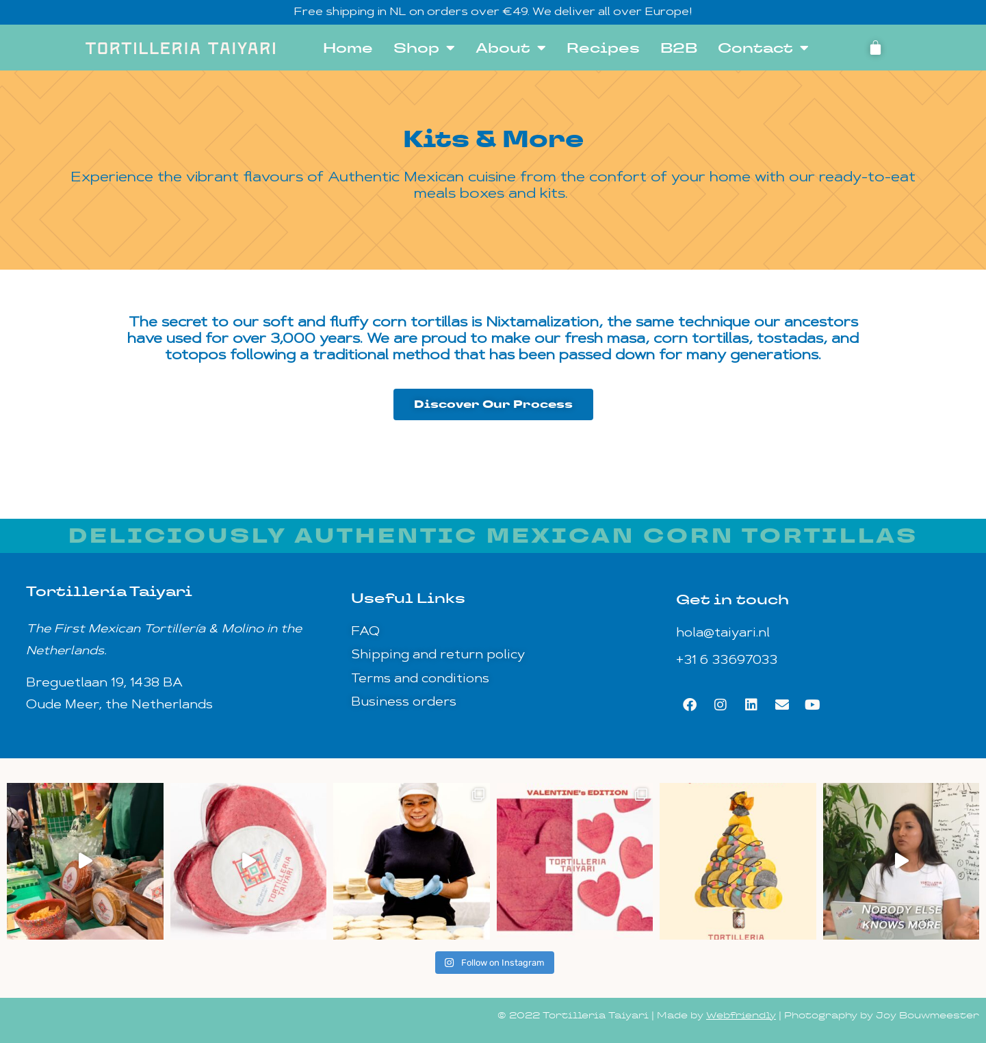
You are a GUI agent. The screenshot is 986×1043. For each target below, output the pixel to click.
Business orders (403, 702)
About (511, 48)
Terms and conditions (420, 679)
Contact (763, 48)
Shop (424, 48)
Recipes (603, 48)
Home (348, 48)
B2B (678, 48)
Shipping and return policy (438, 655)
